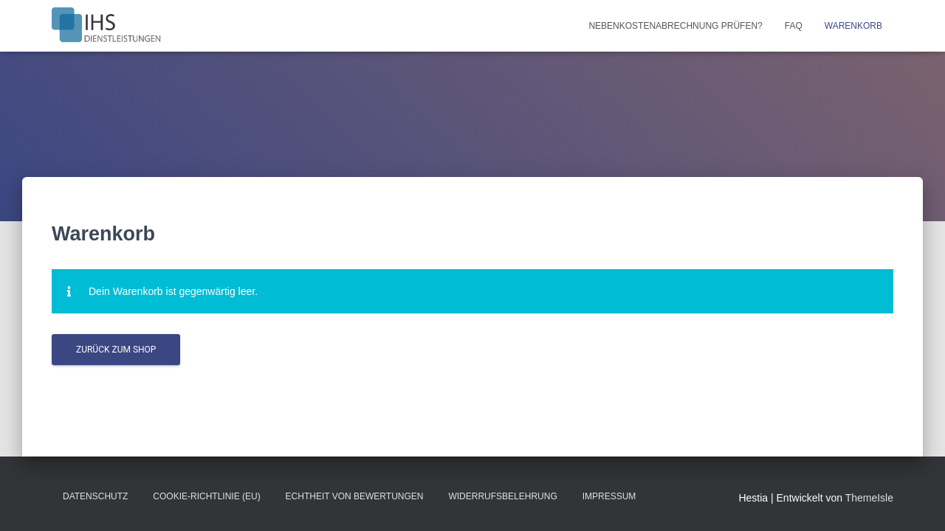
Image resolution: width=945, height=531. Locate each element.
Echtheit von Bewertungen (355, 496)
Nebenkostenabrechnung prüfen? (675, 26)
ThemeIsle (869, 498)
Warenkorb (853, 26)
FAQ (794, 26)
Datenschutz (95, 496)
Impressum (609, 496)
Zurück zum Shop (116, 349)
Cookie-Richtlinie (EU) (206, 496)
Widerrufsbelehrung (502, 496)
